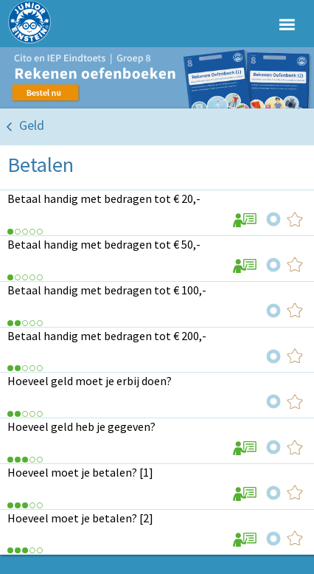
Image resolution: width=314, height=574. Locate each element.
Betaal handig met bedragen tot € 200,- (106, 335)
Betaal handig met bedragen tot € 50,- (103, 244)
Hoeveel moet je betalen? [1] (80, 472)
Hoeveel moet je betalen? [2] (80, 518)
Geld (31, 125)
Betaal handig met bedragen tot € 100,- (106, 290)
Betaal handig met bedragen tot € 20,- (103, 198)
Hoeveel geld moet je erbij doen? (89, 380)
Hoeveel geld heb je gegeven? (81, 426)
